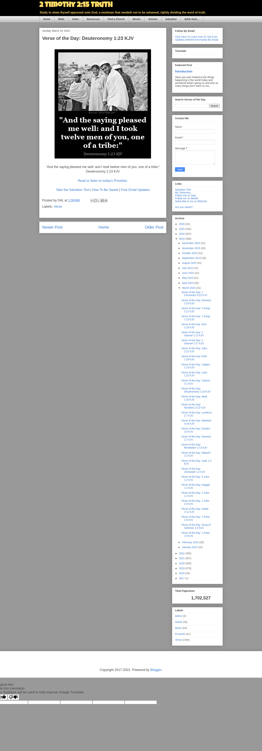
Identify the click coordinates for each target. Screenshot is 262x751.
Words (136, 19)
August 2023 (189, 262)
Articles (153, 19)
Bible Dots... (191, 19)
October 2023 (190, 253)
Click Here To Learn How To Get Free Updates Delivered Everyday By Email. (197, 38)
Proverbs (180, 634)
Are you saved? (184, 207)
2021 (182, 558)
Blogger (155, 670)
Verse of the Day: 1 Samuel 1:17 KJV (192, 342)
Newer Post (52, 227)
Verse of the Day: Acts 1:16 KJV (194, 326)
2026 (182, 224)
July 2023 (188, 268)
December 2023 (191, 243)
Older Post (154, 227)
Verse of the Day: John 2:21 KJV (194, 350)
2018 (182, 573)
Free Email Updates (135, 190)
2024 (182, 233)
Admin (178, 616)
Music (178, 628)
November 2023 (191, 248)
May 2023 (188, 277)
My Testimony (182, 192)
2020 (182, 563)
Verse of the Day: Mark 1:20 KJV (194, 398)
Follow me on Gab (185, 195)
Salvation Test (183, 189)
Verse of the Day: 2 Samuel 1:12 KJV (192, 334)
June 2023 (188, 273)
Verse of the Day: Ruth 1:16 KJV (194, 358)
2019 (182, 568)
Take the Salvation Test (73, 190)
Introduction (183, 71)
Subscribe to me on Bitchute (191, 201)
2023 (182, 238)
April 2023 (188, 283)
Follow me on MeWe (186, 198)
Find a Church (116, 19)
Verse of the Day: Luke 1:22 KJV (194, 374)
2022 (182, 553)
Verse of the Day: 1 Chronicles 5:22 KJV (194, 294)
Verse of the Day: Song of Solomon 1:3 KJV (196, 526)
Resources (93, 19)
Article (178, 622)
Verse (58, 206)
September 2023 (191, 258)
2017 (182, 578)
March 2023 (189, 287)
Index (75, 19)
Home (46, 19)
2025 (182, 228)
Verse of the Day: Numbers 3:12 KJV (193, 406)
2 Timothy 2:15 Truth (75, 5)
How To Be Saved (105, 190)
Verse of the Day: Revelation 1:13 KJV (194, 446)
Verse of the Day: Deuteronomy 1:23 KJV (196, 390)
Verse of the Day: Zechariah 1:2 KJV (193, 470)
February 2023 (190, 542)
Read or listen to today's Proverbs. (103, 181)
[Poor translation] (13, 697)
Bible (61, 19)
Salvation (171, 19)
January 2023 (190, 547)
